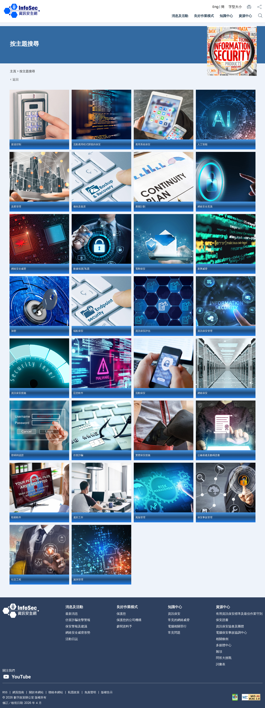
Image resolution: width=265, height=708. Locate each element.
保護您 (121, 613)
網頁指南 (18, 692)
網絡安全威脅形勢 (77, 632)
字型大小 (235, 6)
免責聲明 (90, 692)
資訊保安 (174, 613)
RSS (4, 692)
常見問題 (174, 632)
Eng (215, 6)
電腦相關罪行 (177, 626)
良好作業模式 (204, 15)
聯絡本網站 (55, 692)
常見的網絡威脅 (179, 620)
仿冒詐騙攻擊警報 (77, 620)
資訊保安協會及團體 (230, 626)
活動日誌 (71, 639)
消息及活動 (180, 15)
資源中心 (245, 15)
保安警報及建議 (76, 626)
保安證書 (222, 620)
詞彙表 (220, 664)
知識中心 (226, 15)
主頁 (13, 71)
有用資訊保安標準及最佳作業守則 (239, 613)
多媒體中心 (223, 645)
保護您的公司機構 (129, 620)
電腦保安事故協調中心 (231, 632)
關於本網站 (36, 692)
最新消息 (71, 613)
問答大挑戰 (223, 658)
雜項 (219, 651)
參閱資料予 (124, 626)
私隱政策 (74, 692)
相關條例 (222, 639)
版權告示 (107, 692)
